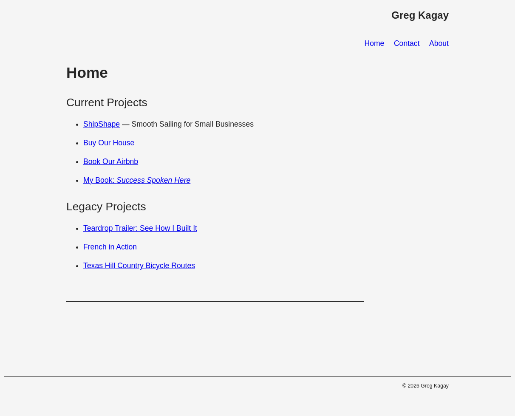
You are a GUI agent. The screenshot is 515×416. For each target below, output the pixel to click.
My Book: (136, 180)
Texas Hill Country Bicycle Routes (139, 265)
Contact (407, 43)
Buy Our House (108, 143)
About (439, 43)
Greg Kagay (420, 15)
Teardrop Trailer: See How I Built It (140, 228)
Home (374, 43)
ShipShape (101, 124)
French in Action (110, 247)
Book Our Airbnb (110, 161)
